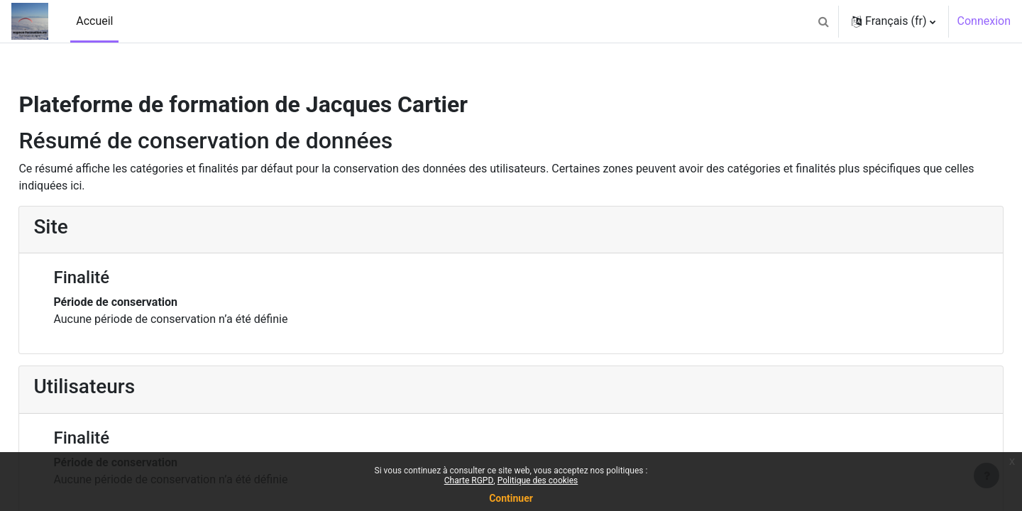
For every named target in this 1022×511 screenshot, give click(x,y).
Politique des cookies (538, 480)
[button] (823, 21)
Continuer (511, 498)
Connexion (984, 21)
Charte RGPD (469, 480)
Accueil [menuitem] (94, 21)
